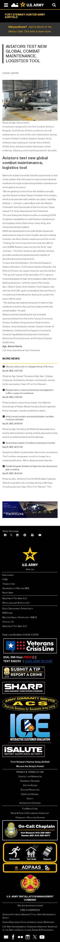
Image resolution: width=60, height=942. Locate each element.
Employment (8, 575)
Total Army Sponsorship (42, 914)
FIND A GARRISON (30, 910)
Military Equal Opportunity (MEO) (19, 617)
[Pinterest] (25, 535)
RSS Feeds (7, 613)
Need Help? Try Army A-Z (14, 598)
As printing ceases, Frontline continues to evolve (30, 443)
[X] (11, 535)
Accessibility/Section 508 (15, 588)
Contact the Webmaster (30, 776)
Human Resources (10, 922)
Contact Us (8, 621)
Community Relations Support (30, 817)
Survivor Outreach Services (16, 914)
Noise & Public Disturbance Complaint (30, 813)
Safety (30, 798)
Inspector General (30, 794)
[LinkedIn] (17, 535)
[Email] (40, 535)
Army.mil (30, 569)
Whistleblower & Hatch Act (16, 602)
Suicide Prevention (30, 789)
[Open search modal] (54, 4)
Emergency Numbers (30, 781)
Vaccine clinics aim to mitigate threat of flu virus (29, 366)
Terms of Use (8, 584)
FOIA (5, 579)
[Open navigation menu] (6, 4)
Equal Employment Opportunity (17, 608)
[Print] (32, 535)
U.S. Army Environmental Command (19, 926)
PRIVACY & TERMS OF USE (30, 772)
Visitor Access (30, 785)
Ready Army (7, 592)
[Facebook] (5, 535)
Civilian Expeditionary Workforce (37, 922)
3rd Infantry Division (30, 803)
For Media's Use (30, 808)
